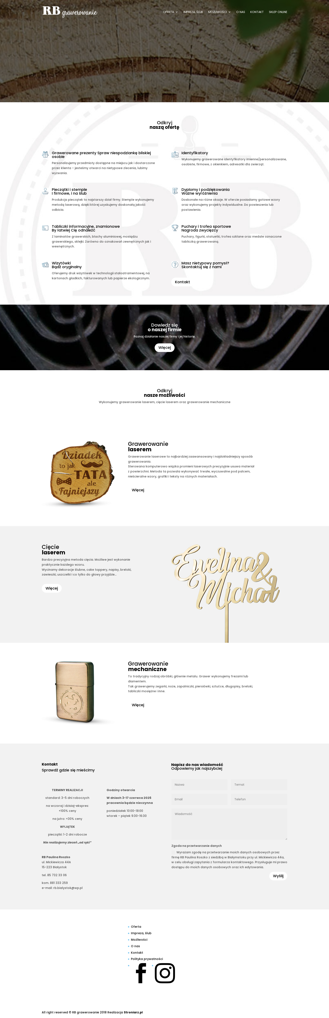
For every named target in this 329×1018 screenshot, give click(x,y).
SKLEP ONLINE (278, 12)
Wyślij (278, 875)
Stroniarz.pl (133, 1012)
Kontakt (257, 12)
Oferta (168, 12)
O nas (240, 12)
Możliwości (217, 12)
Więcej (164, 347)
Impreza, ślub (193, 12)
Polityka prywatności (147, 959)
